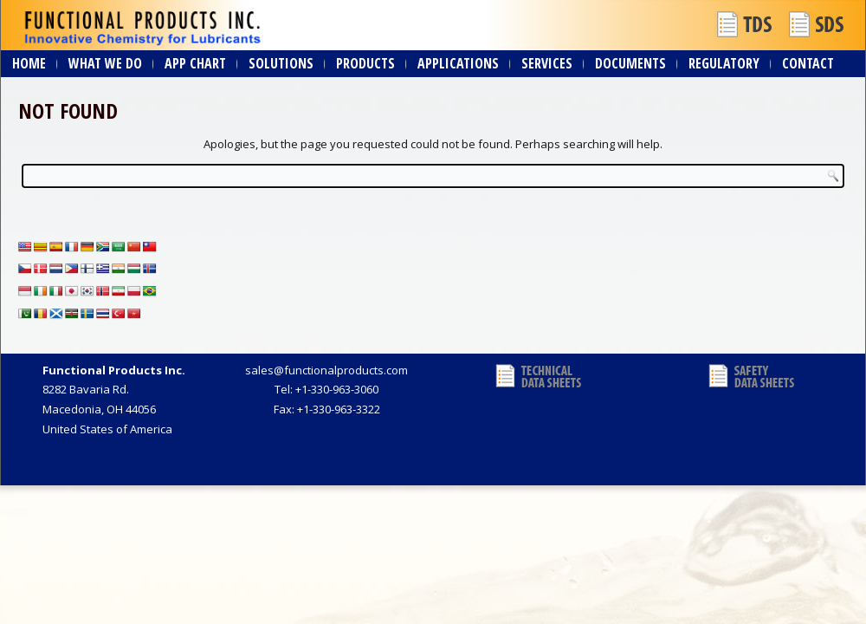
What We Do (105, 63)
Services (546, 63)
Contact (808, 63)
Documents (630, 63)
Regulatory (723, 63)
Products (365, 63)
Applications (458, 63)
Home (29, 63)
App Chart (195, 63)
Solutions (281, 63)
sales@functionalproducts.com (326, 370)
